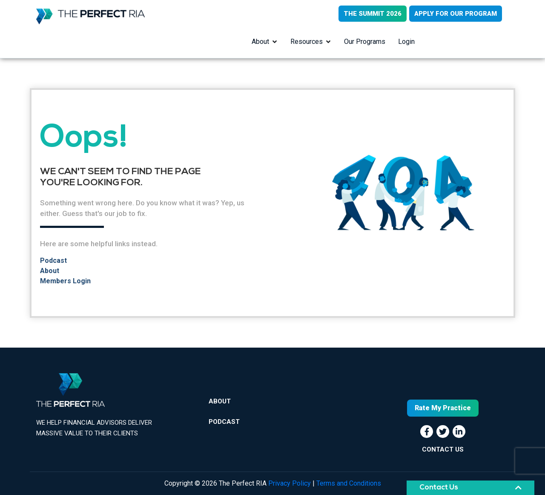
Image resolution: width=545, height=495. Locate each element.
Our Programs (364, 41)
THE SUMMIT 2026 (373, 13)
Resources (306, 41)
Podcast (53, 260)
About (260, 41)
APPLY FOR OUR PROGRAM (455, 13)
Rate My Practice (443, 408)
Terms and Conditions (348, 483)
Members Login (65, 281)
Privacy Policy (289, 483)
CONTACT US (443, 449)
